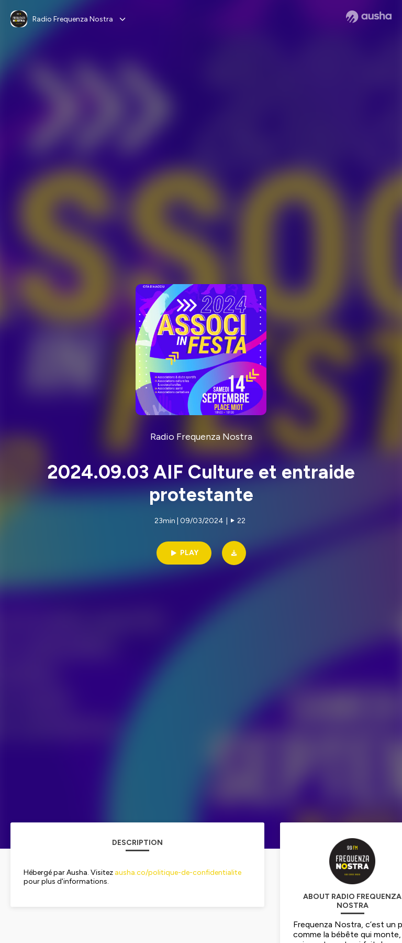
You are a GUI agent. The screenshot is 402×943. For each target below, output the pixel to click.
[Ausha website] (369, 16)
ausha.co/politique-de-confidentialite (178, 872)
